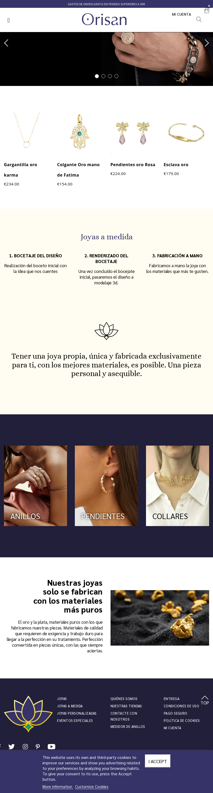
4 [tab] (116, 76)
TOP (204, 700)
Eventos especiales (75, 720)
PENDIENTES (103, 516)
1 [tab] (97, 76)
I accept (157, 761)
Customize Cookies (91, 786)
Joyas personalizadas (76, 713)
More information (57, 786)
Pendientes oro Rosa (133, 164)
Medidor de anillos (128, 726)
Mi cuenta (181, 14)
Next (205, 43)
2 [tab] (103, 76)
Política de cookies (182, 720)
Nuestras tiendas (126, 706)
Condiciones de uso (181, 706)
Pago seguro (175, 713)
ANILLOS (25, 516)
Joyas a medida (70, 706)
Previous (8, 43)
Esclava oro (176, 164)
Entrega (171, 698)
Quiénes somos (124, 698)
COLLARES (170, 516)
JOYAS (62, 698)
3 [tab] (110, 76)
